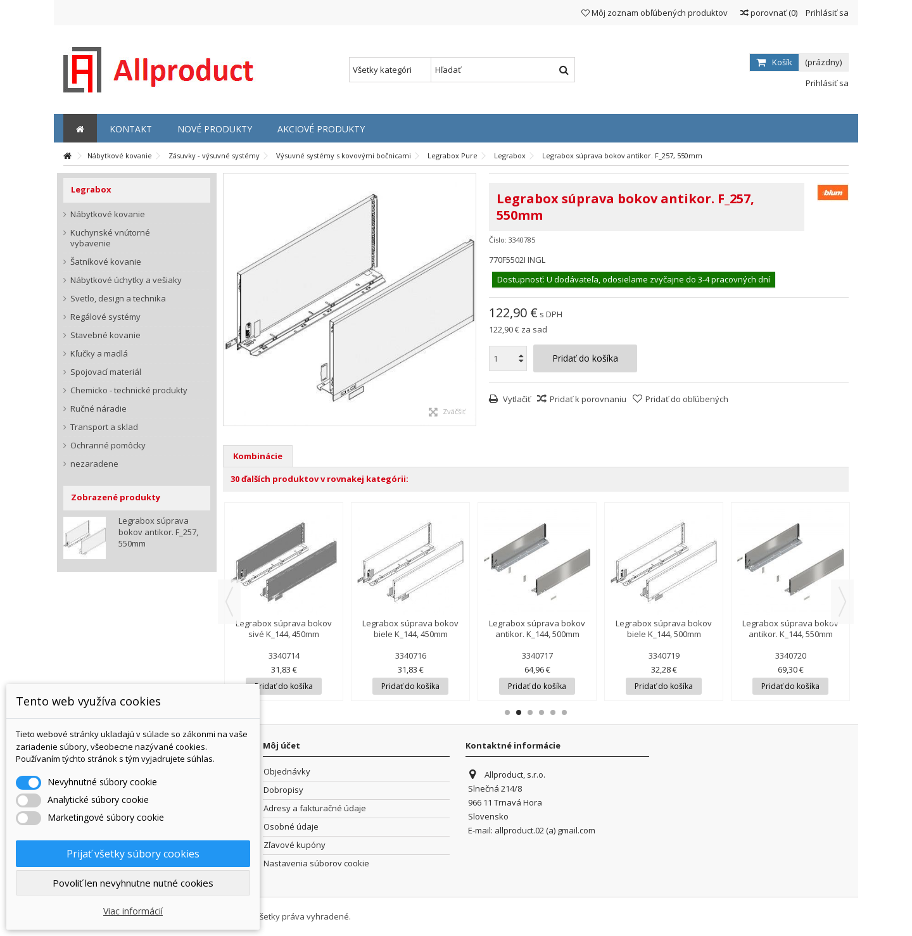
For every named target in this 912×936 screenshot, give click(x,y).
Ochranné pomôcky (108, 445)
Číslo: (498, 239)
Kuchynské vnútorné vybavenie (110, 238)
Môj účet (281, 745)
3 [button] (530, 712)
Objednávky (286, 771)
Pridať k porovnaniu (588, 399)
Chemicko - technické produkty (128, 390)
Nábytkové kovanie (107, 214)
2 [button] (518, 712)
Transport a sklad (104, 427)
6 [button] (564, 712)
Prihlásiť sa (826, 12)
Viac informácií (133, 911)
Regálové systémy (105, 317)
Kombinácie (257, 456)
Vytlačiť (516, 399)
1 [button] (507, 712)
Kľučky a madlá (99, 353)
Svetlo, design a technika (118, 298)
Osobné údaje (291, 826)
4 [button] (541, 712)
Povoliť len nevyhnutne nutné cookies (133, 882)
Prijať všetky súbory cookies (133, 854)
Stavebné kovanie (105, 335)
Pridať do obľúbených (686, 399)
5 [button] (552, 712)
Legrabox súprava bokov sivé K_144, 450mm (284, 628)
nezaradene (94, 464)
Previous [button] (229, 601)
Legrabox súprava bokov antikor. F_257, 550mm (158, 532)
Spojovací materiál (105, 372)
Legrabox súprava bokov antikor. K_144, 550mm (790, 628)
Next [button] (842, 601)
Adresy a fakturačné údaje (314, 808)
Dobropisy (283, 790)
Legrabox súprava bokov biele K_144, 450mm (410, 628)
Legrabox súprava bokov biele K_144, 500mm (664, 628)
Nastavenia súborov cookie (316, 863)
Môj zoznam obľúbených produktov (654, 12)
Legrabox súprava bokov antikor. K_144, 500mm (537, 628)
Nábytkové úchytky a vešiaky (126, 280)
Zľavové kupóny (294, 845)
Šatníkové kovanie (105, 261)
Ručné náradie (98, 408)
